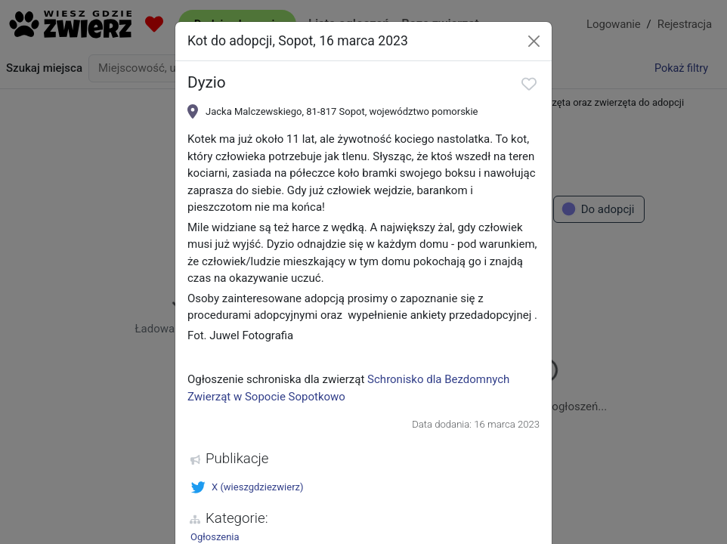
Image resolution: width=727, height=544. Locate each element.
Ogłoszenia (215, 536)
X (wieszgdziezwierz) (247, 487)
